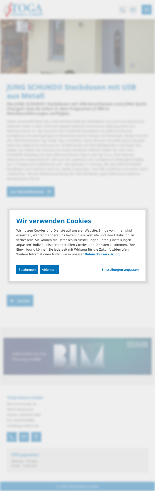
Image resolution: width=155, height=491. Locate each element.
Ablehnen (49, 269)
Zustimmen (27, 269)
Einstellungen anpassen (120, 269)
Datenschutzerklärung (102, 254)
